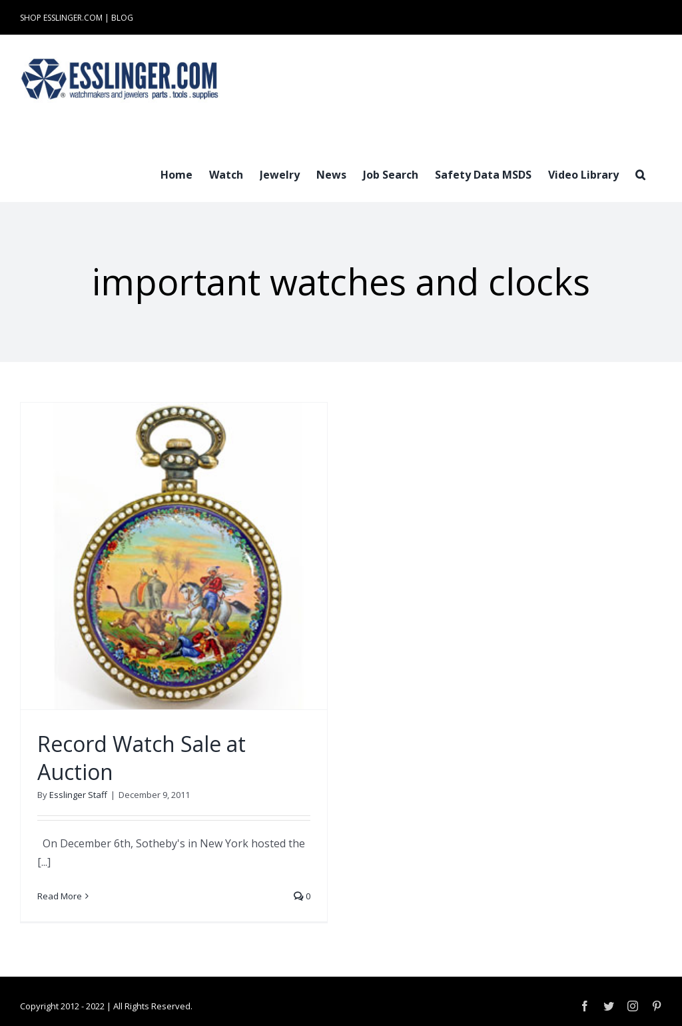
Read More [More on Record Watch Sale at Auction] (59, 896)
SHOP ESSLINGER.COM (61, 17)
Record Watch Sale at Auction (141, 757)
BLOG (122, 17)
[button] (640, 173)
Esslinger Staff (78, 795)
